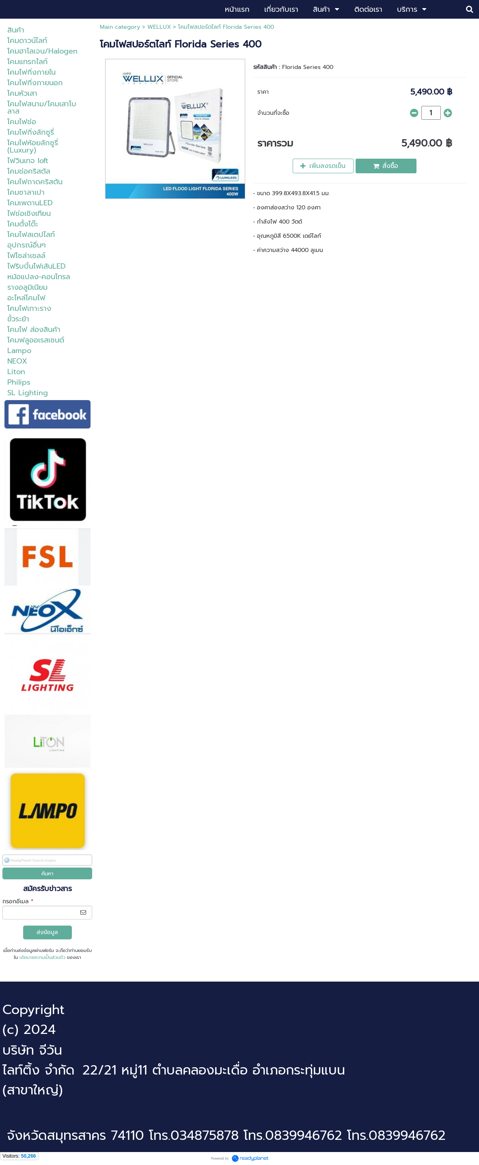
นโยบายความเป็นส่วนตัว (42, 957)
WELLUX (160, 27)
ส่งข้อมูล (47, 932)
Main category (120, 27)
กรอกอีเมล (17, 901)
